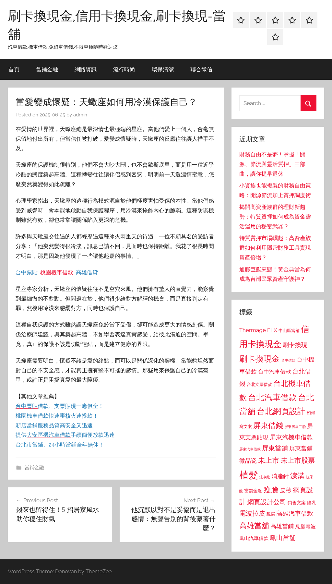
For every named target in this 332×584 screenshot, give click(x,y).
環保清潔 (163, 69)
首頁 (13, 69)
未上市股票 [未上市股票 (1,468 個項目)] (298, 460)
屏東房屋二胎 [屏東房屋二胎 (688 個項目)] (295, 427)
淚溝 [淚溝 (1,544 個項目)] (297, 475)
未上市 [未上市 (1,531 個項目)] (268, 460)
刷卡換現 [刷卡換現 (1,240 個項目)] (295, 344)
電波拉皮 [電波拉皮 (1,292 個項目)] (252, 513)
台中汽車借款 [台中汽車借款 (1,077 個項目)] (274, 371)
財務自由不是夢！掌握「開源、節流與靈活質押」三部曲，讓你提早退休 (272, 164)
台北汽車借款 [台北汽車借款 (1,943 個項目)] (272, 397)
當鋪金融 (47, 69)
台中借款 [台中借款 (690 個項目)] (288, 360)
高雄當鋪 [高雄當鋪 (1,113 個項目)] (282, 526)
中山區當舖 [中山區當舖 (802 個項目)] (289, 330)
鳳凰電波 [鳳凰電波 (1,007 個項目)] (305, 526)
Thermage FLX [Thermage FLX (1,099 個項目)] (258, 330)
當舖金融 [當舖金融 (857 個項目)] (253, 490)
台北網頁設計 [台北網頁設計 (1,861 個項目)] (281, 411)
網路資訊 (86, 69)
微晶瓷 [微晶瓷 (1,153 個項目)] (248, 460)
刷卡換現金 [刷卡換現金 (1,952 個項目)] (259, 359)
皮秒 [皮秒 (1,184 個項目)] (285, 490)
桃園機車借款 (56, 272)
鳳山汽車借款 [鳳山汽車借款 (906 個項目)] (253, 538)
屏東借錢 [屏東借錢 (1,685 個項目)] (268, 425)
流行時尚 (124, 69)
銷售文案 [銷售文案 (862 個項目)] (297, 502)
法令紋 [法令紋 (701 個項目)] (264, 477)
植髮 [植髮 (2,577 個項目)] (248, 475)
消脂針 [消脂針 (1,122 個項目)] (280, 476)
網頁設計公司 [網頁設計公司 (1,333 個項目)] (266, 502)
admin (80, 115)
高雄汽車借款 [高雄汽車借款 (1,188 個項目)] (294, 513)
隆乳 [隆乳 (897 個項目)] (311, 502)
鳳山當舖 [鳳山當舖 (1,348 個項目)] (283, 538)
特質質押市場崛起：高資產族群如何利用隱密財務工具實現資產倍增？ (275, 248)
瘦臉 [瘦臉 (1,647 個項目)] (271, 489)
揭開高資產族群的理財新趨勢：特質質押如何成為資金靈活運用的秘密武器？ (275, 217)
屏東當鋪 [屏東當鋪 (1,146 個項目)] (301, 448)
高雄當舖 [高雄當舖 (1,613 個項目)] (254, 525)
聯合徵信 (201, 69)
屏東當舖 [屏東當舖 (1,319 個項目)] (275, 448)
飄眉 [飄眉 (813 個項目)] (271, 514)
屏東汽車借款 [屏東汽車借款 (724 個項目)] (250, 449)
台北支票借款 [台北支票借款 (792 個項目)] (259, 384)
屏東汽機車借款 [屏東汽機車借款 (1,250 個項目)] (291, 437)
